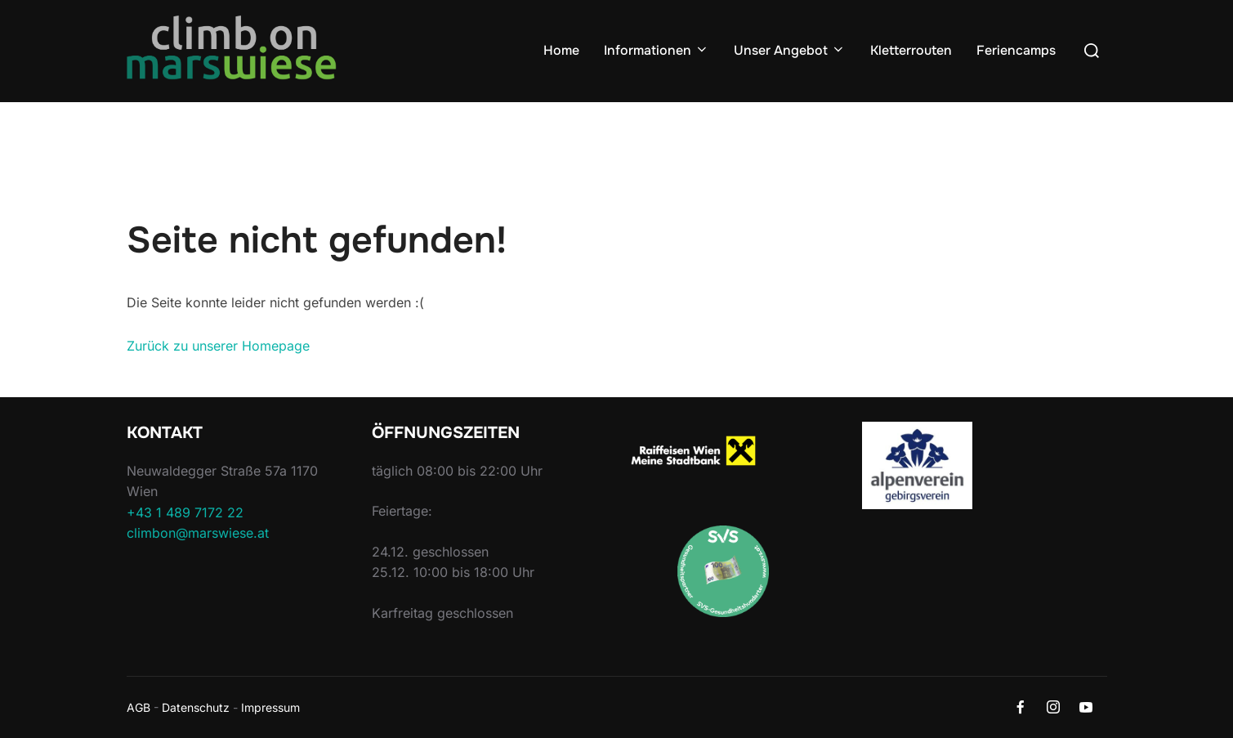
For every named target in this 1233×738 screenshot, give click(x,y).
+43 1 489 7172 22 (185, 512)
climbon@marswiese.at (198, 533)
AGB (138, 707)
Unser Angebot (790, 50)
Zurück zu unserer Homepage (218, 346)
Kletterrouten (911, 50)
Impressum (270, 707)
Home (561, 50)
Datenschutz (196, 707)
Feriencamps (1016, 50)
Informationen (656, 50)
